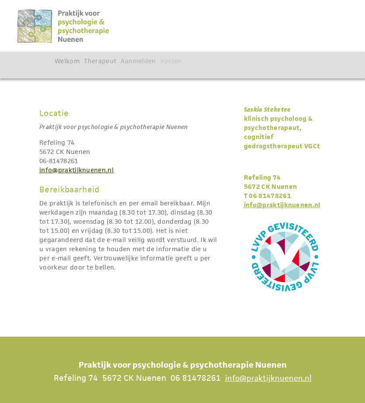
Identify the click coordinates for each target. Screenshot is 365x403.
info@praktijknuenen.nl (76, 170)
